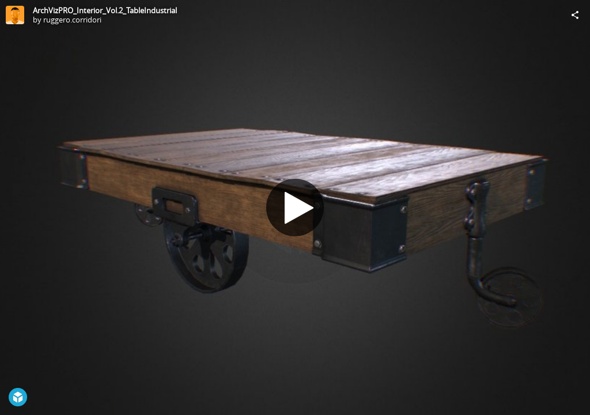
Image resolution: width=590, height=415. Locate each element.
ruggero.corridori (72, 19)
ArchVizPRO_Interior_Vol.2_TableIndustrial (105, 10)
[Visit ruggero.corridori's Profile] (15, 15)
